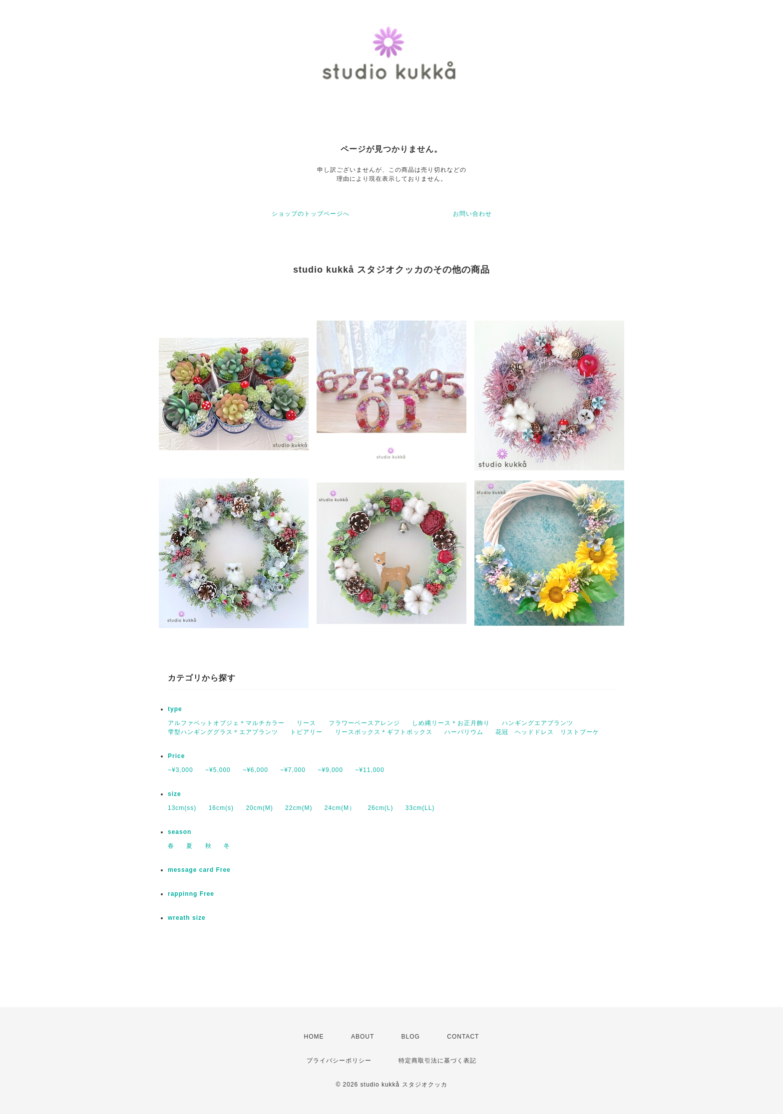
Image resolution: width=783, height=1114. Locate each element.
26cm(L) (380, 807)
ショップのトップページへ (311, 213)
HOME (314, 1036)
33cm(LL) (420, 807)
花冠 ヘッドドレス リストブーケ (547, 732)
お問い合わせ (472, 213)
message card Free (199, 869)
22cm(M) (298, 807)
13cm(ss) (182, 807)
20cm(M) (259, 807)
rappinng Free (191, 893)
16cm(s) (221, 807)
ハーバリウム (463, 732)
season (179, 831)
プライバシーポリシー (339, 1060)
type (175, 709)
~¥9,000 (330, 769)
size (174, 793)
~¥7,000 (293, 769)
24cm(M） (340, 807)
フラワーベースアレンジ (364, 723)
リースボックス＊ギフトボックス (383, 732)
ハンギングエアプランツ (537, 723)
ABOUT (362, 1036)
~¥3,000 (180, 769)
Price (176, 755)
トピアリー (306, 732)
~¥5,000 (218, 769)
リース (306, 723)
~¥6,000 (255, 769)
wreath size (187, 917)
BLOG (410, 1036)
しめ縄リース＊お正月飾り (451, 723)
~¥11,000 (369, 769)
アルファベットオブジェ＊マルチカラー (226, 723)
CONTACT (463, 1036)
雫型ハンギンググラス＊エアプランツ (223, 732)
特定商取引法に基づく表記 (437, 1060)
